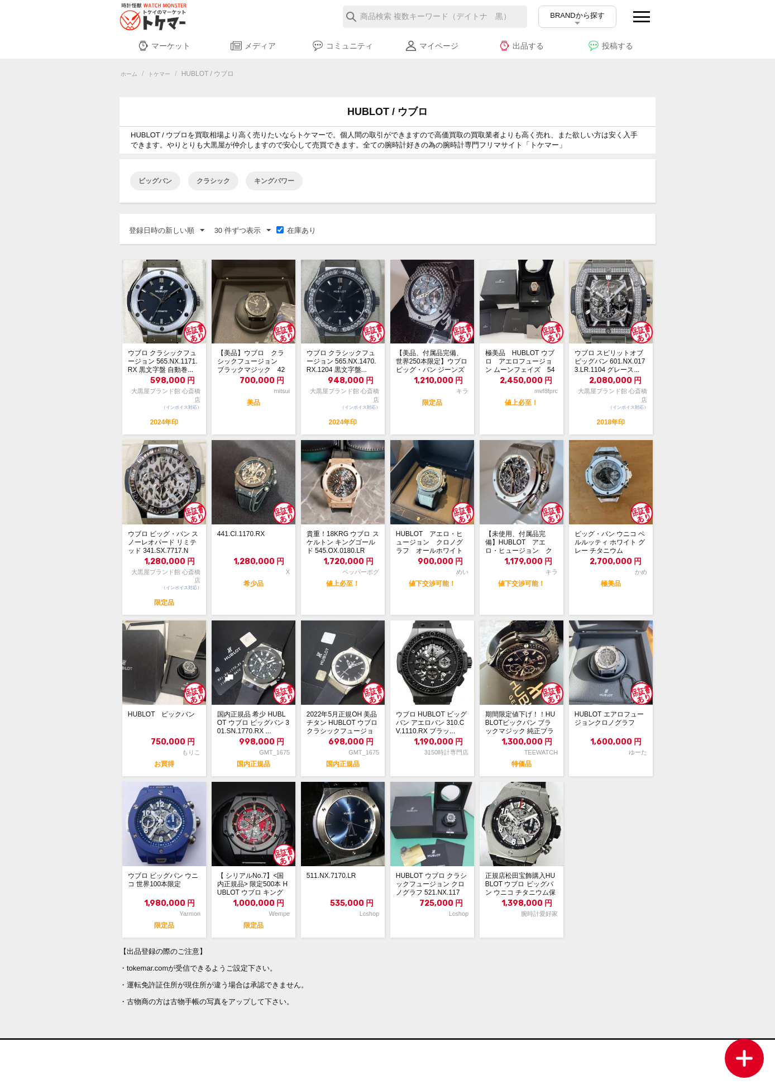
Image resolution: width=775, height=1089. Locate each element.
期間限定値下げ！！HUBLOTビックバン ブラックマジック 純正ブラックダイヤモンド (521, 752)
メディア (253, 45)
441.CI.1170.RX (245, 547)
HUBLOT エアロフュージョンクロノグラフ (610, 751)
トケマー (164, 74)
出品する (521, 45)
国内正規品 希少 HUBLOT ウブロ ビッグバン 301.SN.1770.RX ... (253, 752)
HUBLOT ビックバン (163, 746)
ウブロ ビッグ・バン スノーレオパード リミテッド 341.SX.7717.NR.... (164, 559)
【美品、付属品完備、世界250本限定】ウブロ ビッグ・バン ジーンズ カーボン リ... (432, 366)
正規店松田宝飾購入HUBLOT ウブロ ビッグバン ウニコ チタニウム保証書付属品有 (520, 926)
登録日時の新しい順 (166, 230)
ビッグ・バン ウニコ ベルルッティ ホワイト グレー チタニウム (611, 559)
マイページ (431, 45)
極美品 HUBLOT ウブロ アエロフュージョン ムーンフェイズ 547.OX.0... (521, 366)
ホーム (131, 74)
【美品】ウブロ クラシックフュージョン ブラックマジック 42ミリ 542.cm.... (252, 366)
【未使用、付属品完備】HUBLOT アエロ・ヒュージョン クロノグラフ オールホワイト (520, 559)
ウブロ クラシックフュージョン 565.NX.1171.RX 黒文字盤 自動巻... (164, 366)
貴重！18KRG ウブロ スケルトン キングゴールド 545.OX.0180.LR (341, 559)
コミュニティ (342, 45)
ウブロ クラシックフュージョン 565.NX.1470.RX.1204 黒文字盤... (343, 366)
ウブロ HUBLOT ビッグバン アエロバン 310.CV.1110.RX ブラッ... (432, 752)
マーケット (163, 45)
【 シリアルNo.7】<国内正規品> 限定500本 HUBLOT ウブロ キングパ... (253, 926)
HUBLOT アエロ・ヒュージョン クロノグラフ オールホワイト (431, 559)
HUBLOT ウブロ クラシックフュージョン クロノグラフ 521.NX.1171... (431, 926)
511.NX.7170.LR (336, 914)
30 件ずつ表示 (242, 230)
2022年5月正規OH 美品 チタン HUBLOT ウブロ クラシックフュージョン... (342, 752)
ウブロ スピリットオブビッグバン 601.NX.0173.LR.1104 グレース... (611, 366)
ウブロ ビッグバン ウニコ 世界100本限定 (163, 925)
